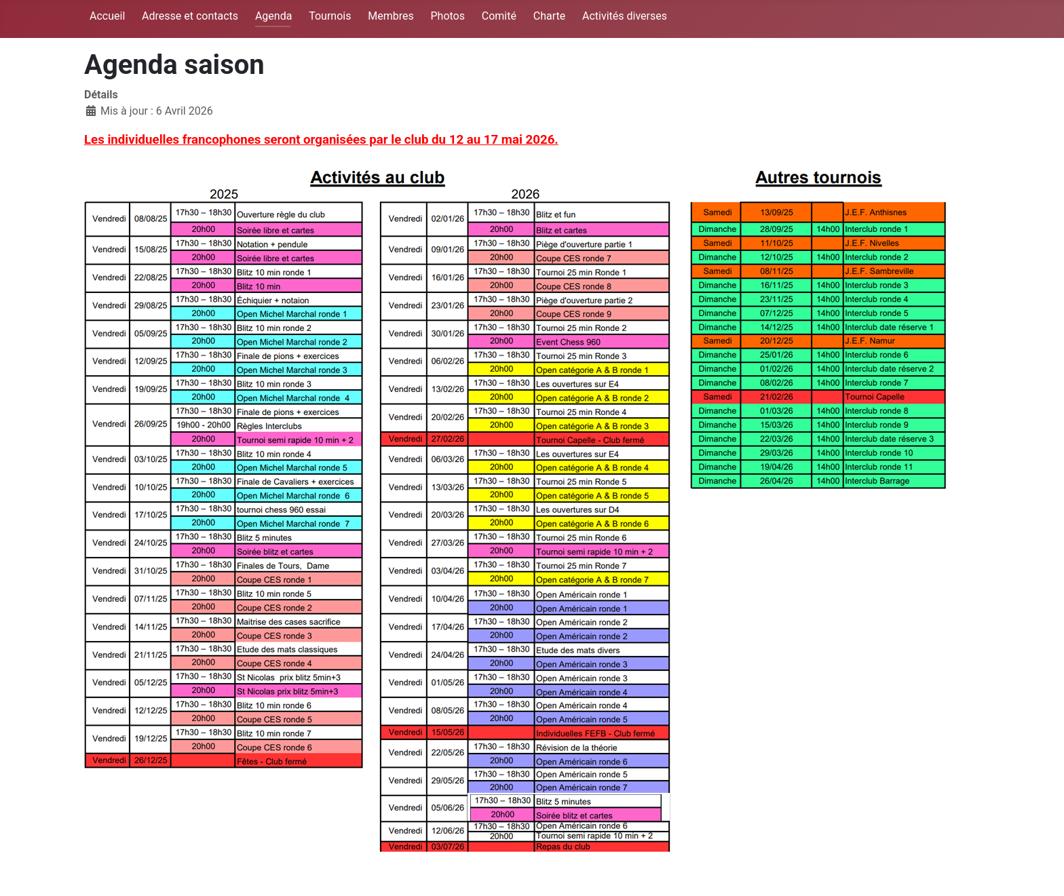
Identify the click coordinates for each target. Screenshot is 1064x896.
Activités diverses (624, 15)
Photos (447, 15)
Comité (499, 15)
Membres (390, 15)
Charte (549, 15)
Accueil (107, 15)
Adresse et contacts (190, 15)
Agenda (273, 15)
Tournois (330, 15)
